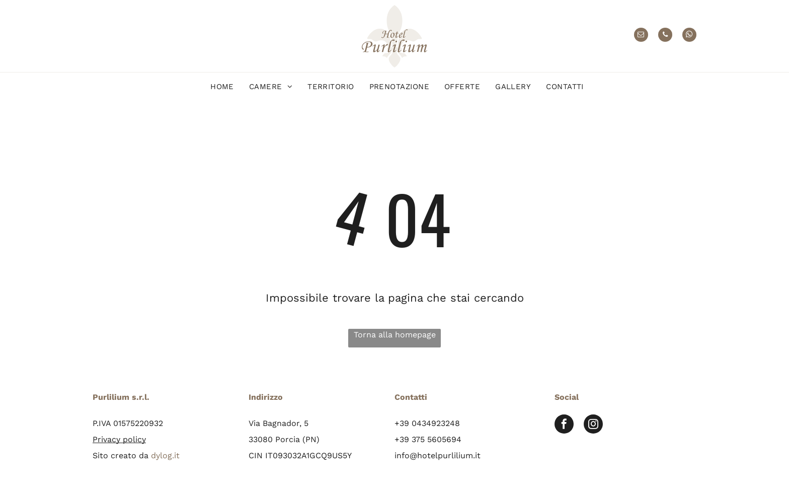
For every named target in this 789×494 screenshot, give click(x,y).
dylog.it (165, 455)
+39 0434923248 (427, 423)
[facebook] (564, 425)
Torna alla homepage (395, 334)
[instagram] (593, 425)
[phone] (665, 36)
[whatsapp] (689, 36)
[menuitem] (222, 87)
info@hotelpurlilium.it (438, 455)
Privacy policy (119, 439)
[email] (641, 36)
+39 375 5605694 (428, 439)
